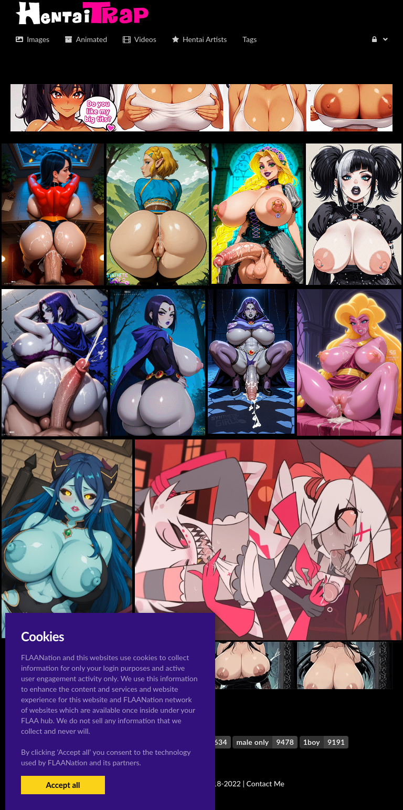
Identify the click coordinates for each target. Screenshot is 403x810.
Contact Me (265, 783)
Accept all (63, 785)
